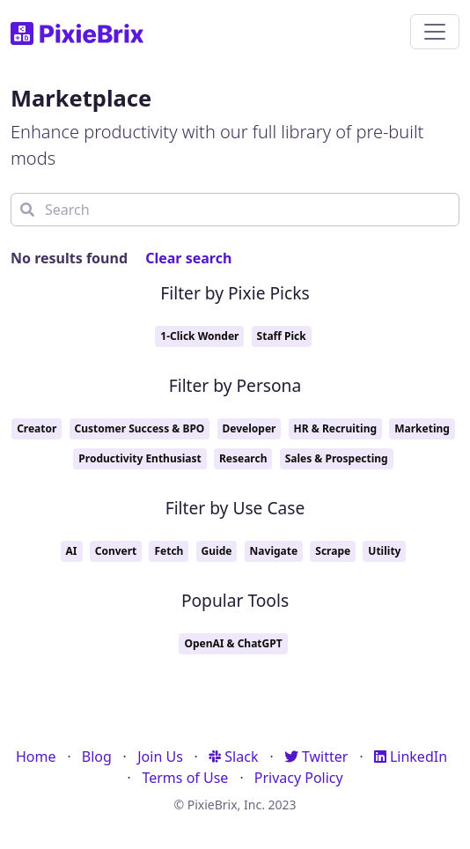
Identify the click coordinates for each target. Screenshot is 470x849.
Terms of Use (185, 777)
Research (243, 458)
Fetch (168, 550)
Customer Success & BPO (140, 428)
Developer (249, 428)
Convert (116, 550)
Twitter (316, 756)
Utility (384, 550)
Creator (36, 428)
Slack (233, 756)
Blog (97, 756)
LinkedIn (410, 756)
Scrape (332, 550)
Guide (217, 550)
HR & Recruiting (335, 428)
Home (36, 756)
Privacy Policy (298, 777)
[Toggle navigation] (434, 31)
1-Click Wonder (199, 336)
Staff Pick (281, 336)
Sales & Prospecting (336, 458)
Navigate (274, 550)
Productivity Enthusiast (139, 458)
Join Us (160, 756)
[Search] (235, 209)
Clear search (188, 258)
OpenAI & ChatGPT (233, 643)
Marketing (422, 428)
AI (71, 550)
